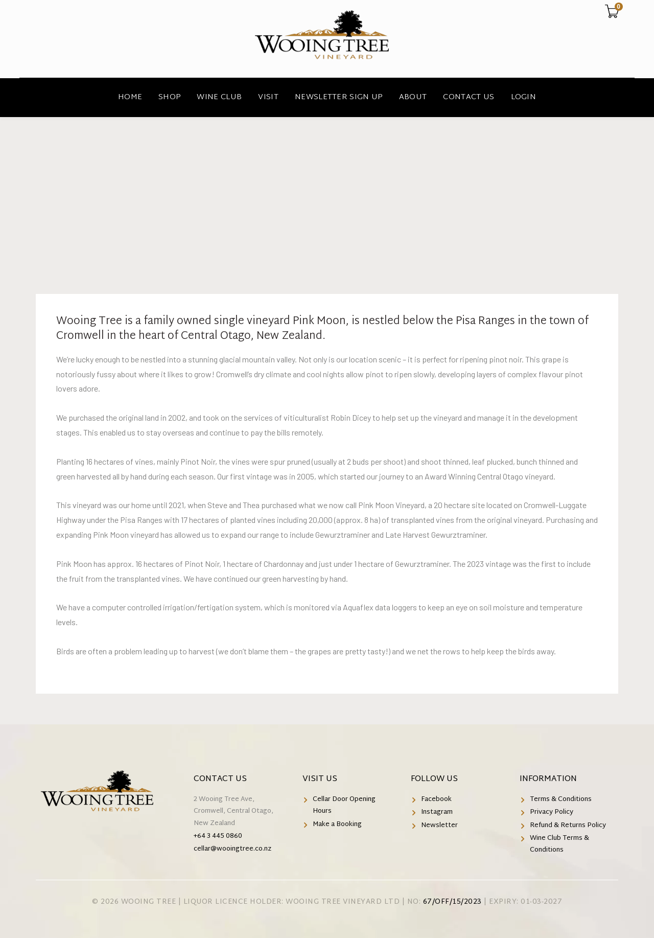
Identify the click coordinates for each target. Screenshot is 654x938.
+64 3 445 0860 (218, 836)
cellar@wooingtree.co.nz (232, 849)
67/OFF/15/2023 (452, 902)
